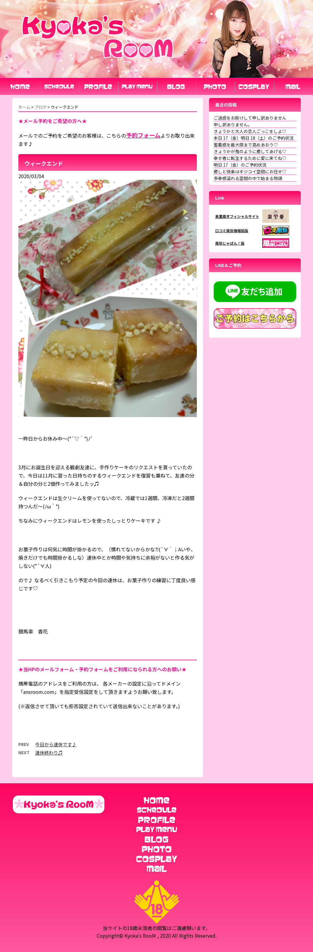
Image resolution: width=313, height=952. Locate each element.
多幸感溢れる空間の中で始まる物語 (248, 178)
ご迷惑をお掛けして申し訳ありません (250, 118)
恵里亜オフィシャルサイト (237, 216)
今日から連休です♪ (55, 744)
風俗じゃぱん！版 (230, 243)
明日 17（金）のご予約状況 (240, 165)
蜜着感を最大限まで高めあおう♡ (246, 145)
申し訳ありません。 (233, 124)
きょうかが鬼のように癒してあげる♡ (250, 151)
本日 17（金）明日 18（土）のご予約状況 (254, 138)
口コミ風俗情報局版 (231, 230)
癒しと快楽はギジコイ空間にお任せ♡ (250, 171)
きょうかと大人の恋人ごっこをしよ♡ (250, 131)
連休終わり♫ (49, 752)
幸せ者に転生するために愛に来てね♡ (250, 158)
